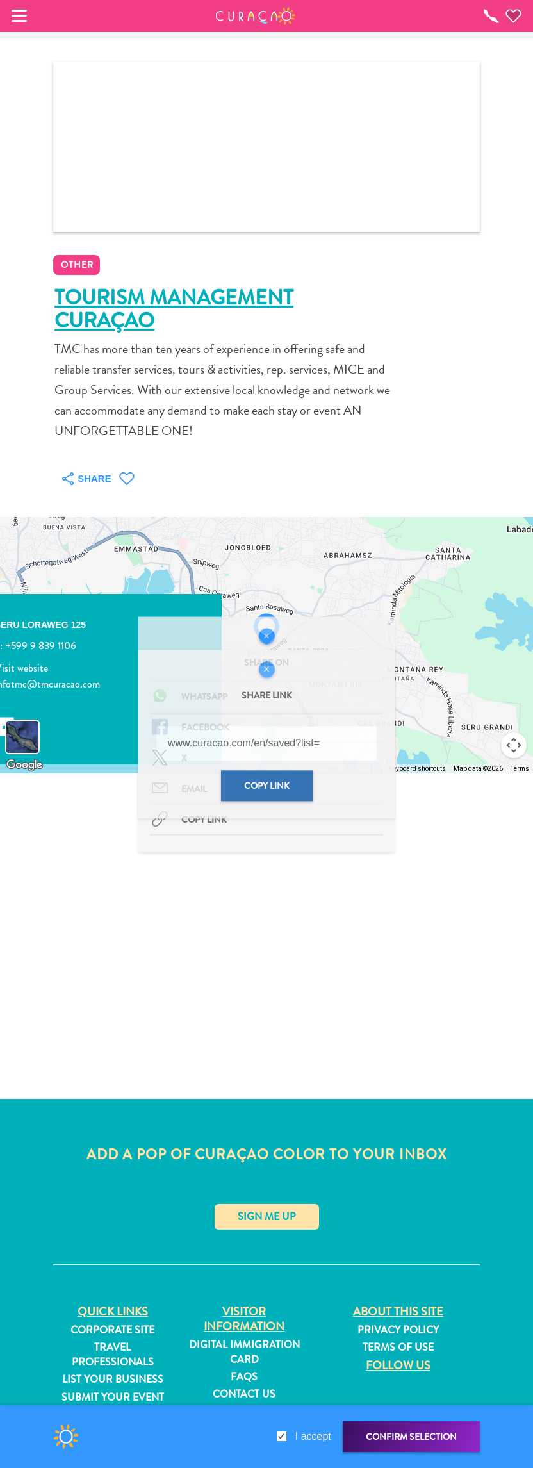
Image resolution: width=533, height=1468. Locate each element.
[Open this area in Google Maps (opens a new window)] (24, 765)
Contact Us (244, 1394)
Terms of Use (398, 1347)
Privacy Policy (398, 1330)
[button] (256, 16)
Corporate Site (112, 1330)
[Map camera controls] (514, 745)
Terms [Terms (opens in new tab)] (520, 768)
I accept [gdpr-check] (313, 1436)
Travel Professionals (113, 1354)
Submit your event (113, 1397)
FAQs (244, 1377)
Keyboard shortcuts (417, 768)
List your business (112, 1380)
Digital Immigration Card (244, 1352)
